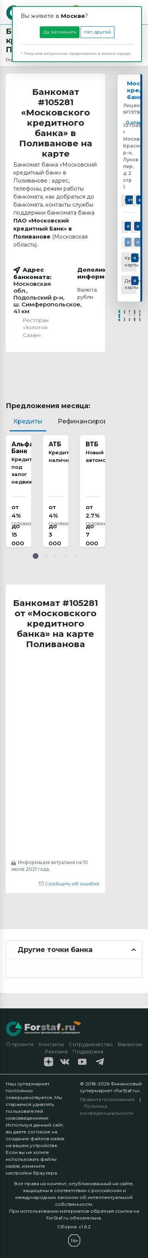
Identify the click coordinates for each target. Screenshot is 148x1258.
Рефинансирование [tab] (90, 421)
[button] (36, 556)
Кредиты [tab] (27, 421)
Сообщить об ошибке (69, 883)
